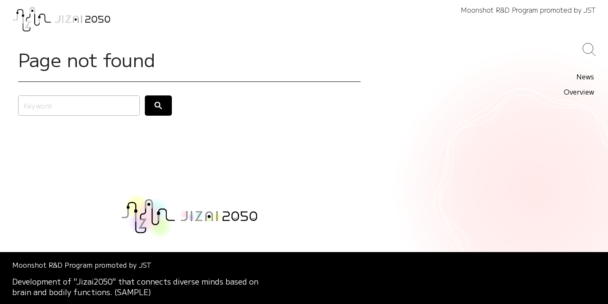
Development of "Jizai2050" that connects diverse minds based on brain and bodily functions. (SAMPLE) (135, 286)
